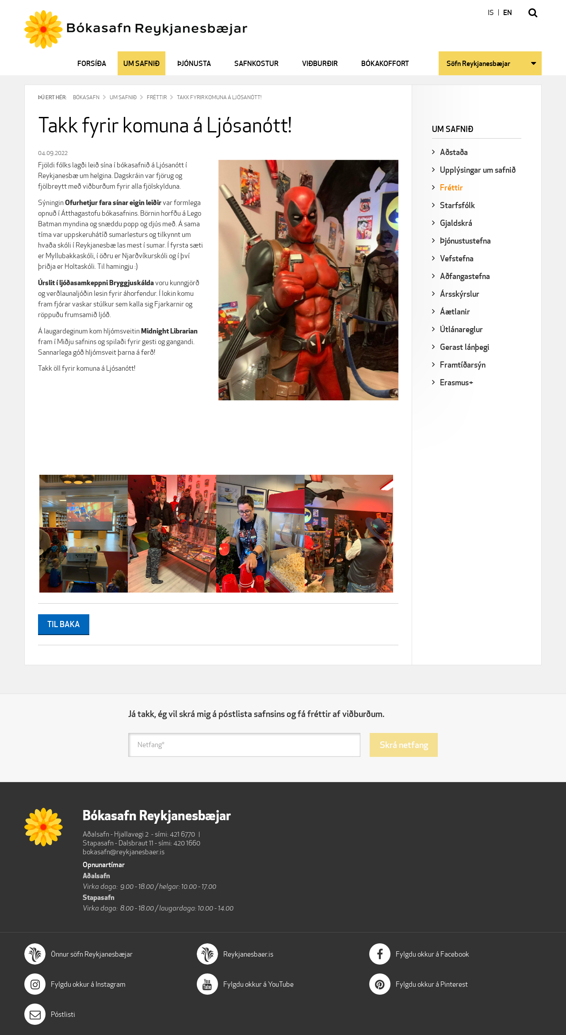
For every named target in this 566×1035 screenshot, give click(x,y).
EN (507, 12)
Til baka (63, 624)
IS (491, 12)
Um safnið (123, 97)
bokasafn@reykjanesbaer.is (123, 852)
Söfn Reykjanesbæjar (478, 63)
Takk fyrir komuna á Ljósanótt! (219, 97)
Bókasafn (86, 97)
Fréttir (157, 97)
